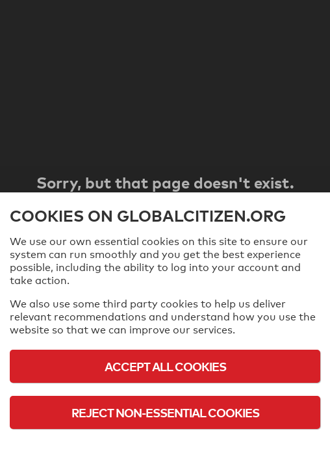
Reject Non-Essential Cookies (165, 412)
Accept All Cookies (165, 366)
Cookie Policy (165, 448)
